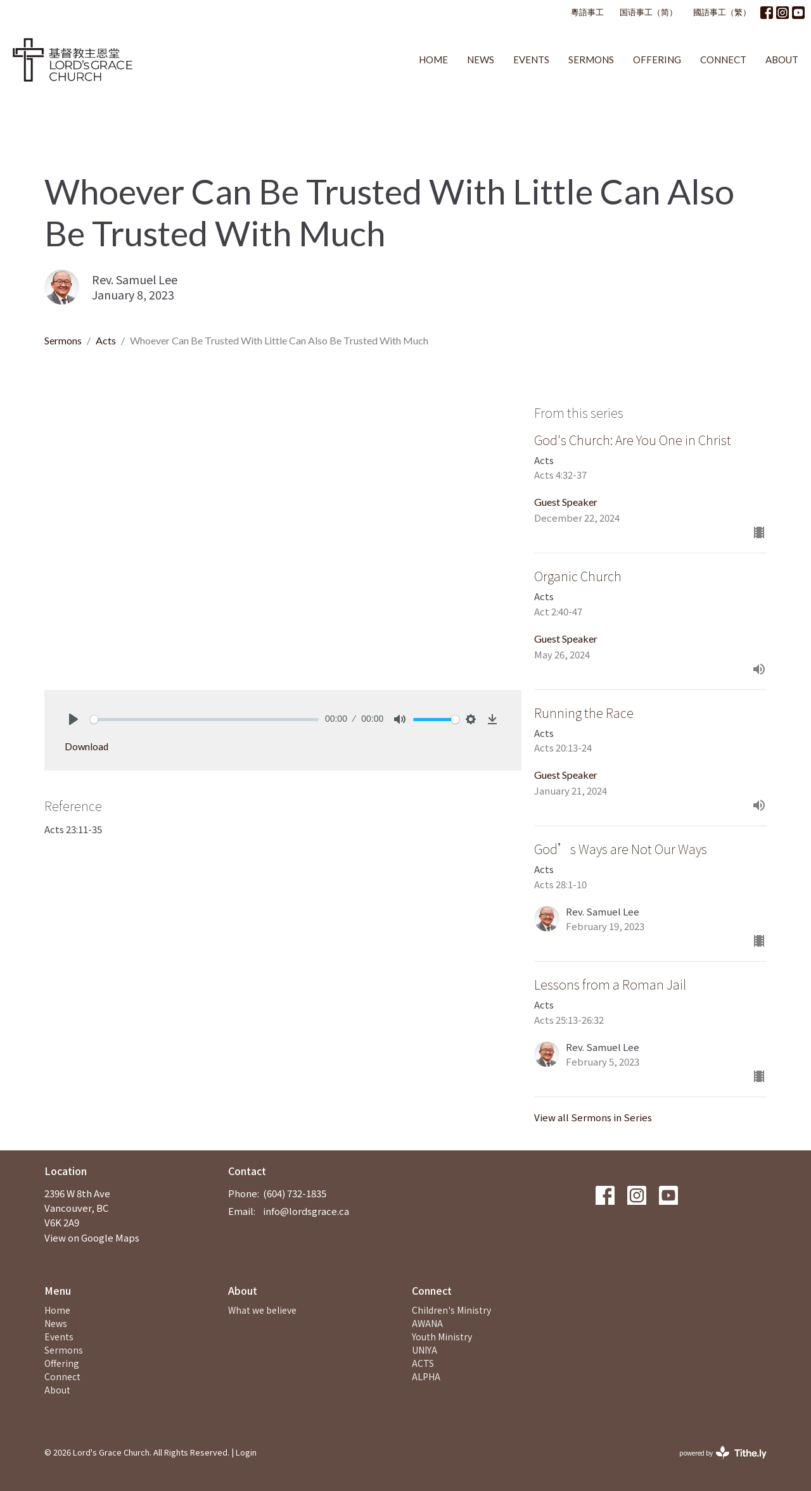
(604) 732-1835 (294, 1193)
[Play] (73, 719)
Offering (657, 59)
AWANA (427, 1323)
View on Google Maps (91, 1237)
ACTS (423, 1363)
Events (531, 59)
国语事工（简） (648, 12)
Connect (723, 59)
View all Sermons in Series (593, 1117)
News (480, 59)
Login (246, 1452)
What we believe (262, 1310)
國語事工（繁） (722, 12)
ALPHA (426, 1376)
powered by (723, 1452)
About (781, 59)
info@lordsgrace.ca (306, 1210)
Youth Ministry (442, 1336)
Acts (106, 340)
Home (433, 59)
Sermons (591, 59)
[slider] (204, 720)
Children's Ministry (451, 1310)
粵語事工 (587, 12)
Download (86, 746)
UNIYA (424, 1349)
